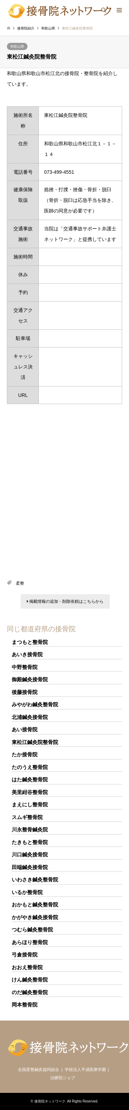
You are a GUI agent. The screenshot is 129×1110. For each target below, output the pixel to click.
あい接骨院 (24, 729)
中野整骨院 (24, 667)
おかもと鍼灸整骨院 (35, 904)
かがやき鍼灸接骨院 (35, 917)
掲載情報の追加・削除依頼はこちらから (65, 601)
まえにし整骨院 (30, 804)
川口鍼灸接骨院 (30, 854)
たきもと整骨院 (30, 842)
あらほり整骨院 (30, 942)
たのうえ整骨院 (30, 767)
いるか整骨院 (27, 892)
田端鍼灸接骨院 (30, 867)
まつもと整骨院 (30, 642)
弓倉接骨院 (24, 954)
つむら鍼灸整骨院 (32, 929)
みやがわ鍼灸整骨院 (35, 704)
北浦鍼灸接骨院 (30, 717)
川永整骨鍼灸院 (30, 829)
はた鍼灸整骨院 (30, 779)
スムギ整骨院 (27, 817)
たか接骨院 (24, 754)
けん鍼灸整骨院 (30, 980)
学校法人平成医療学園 (85, 1069)
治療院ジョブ (62, 1077)
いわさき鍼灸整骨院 (35, 879)
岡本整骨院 (24, 1005)
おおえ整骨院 (27, 967)
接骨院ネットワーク (49, 1101)
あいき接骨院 (27, 654)
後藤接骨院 (24, 692)
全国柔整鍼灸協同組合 (38, 1069)
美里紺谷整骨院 (30, 792)
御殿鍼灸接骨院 (30, 679)
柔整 (20, 583)
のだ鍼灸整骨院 (30, 992)
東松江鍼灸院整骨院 (35, 742)
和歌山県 (17, 46)
